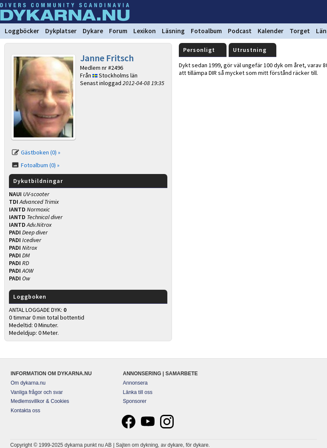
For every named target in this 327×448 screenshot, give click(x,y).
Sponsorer (134, 401)
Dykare (93, 31)
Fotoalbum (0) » (40, 165)
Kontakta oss (25, 411)
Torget (300, 31)
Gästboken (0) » (40, 152)
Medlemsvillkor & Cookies (40, 401)
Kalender (271, 31)
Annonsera (135, 383)
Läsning (173, 31)
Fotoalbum (206, 31)
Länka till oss (137, 392)
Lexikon (144, 31)
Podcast (240, 31)
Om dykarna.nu (28, 383)
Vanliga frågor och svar (37, 392)
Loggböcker (22, 31)
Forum (118, 31)
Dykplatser (61, 31)
